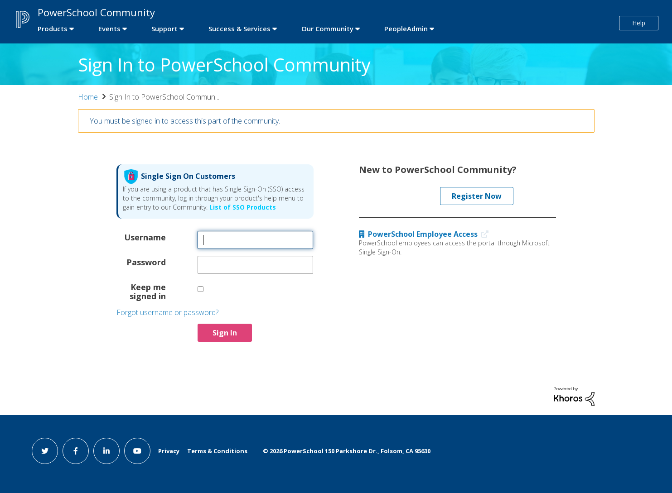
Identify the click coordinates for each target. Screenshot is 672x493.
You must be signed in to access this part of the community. (185, 120)
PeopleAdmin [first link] (406, 28)
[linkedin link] (106, 451)
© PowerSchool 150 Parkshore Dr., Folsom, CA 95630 (346, 451)
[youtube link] (137, 451)
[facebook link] (76, 451)
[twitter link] (45, 451)
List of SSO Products (242, 207)
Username (145, 237)
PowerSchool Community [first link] (96, 12)
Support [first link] (164, 28)
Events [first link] (109, 28)
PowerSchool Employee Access (425, 234)
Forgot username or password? (167, 312)
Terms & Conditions (217, 451)
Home (88, 97)
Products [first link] (53, 28)
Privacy (168, 451)
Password (146, 262)
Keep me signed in (148, 291)
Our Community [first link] (327, 28)
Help (638, 23)
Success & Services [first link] (239, 28)
